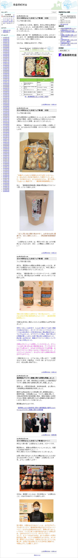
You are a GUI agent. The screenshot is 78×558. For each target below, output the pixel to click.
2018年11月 (6, 179)
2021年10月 (6, 122)
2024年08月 (6, 67)
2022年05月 (6, 111)
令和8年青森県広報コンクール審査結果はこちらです (68, 29)
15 (4, 21)
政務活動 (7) (6, 32)
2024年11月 (6, 62)
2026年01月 (6, 39)
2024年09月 (6, 65)
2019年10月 (6, 161)
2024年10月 (6, 63)
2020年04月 (6, 152)
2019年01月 (6, 176)
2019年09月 (6, 163)
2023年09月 (6, 85)
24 (8, 23)
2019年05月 (6, 170)
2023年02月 (6, 96)
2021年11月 (6, 121)
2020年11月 (6, 140)
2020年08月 (6, 145)
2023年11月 (6, 81)
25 (10, 23)
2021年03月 (6, 134)
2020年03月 (6, 153)
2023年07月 (6, 88)
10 (8, 20)
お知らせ (54, 104)
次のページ (37, 555)
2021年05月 (6, 130)
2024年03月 (6, 75)
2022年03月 (6, 114)
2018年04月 (6, 191)
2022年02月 (6, 116)
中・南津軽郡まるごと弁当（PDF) (36, 97)
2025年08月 (6, 47)
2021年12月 (6, 119)
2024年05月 (6, 72)
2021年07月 (6, 127)
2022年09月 (6, 104)
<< (2, 14)
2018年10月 (6, 181)
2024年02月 (6, 76)
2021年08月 (6, 126)
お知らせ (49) (7, 30)
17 (8, 21)
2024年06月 (6, 70)
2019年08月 (6, 165)
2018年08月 (6, 184)
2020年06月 (6, 148)
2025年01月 (6, 58)
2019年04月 (6, 171)
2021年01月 (6, 137)
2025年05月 (6, 52)
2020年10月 (6, 142)
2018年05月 (6, 189)
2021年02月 (6, 135)
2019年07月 (6, 166)
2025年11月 (6, 42)
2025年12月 (6, 40)
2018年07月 (6, 186)
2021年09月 (6, 124)
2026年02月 (6, 37)
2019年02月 (6, 175)
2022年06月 (6, 109)
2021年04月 (6, 132)
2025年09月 (6, 45)
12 (11, 20)
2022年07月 (6, 108)
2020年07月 (6, 147)
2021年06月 (6, 129)
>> (13, 14)
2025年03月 (6, 55)
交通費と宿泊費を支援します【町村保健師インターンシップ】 (68, 36)
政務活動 (54, 435)
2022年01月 (6, 117)
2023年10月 (6, 83)
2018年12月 (6, 178)
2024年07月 (6, 68)
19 (11, 21)
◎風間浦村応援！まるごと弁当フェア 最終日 (68, 40)
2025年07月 (6, 49)
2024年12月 (6, 60)
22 (4, 23)
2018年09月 (6, 183)
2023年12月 (6, 80)
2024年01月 (6, 78)
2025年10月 (6, 44)
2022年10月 (6, 103)
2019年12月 (6, 158)
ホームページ (64, 24)
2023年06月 (6, 90)
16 (6, 21)
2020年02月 (6, 155)
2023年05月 (6, 91)
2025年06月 (6, 50)
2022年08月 (6, 106)
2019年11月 (6, 160)
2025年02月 (6, 57)
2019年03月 (6, 173)
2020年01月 (6, 157)
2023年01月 (6, 98)
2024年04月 (6, 73)
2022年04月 (6, 112)
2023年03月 (6, 94)
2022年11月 (6, 101)
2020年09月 (6, 144)
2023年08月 (6, 86)
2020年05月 (6, 150)
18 (10, 21)
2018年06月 (6, 188)
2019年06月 (6, 168)
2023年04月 (6, 93)
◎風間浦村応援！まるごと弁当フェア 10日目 (68, 44)
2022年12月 (6, 99)
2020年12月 (6, 139)
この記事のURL (45, 104)
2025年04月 (6, 54)
